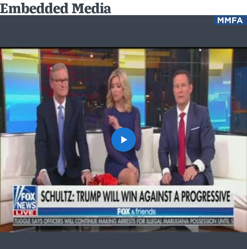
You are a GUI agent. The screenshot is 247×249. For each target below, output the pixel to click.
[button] (123, 139)
